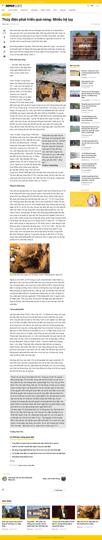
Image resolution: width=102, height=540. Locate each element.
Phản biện (6, 14)
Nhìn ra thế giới (33, 518)
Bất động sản (86, 123)
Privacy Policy (28, 1)
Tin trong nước (87, 147)
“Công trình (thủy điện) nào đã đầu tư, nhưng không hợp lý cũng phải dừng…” (63, 524)
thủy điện (31, 465)
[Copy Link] (4, 51)
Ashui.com (5, 24)
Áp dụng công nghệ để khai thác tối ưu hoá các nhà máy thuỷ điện (36, 450)
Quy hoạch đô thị (87, 135)
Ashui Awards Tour (88, 86)
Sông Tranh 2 (22, 465)
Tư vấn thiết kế (87, 170)
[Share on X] (4, 42)
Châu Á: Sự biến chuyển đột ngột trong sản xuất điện (31, 447)
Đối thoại (56, 518)
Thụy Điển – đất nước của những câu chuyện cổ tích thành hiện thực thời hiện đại (37, 524)
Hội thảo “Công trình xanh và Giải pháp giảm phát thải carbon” (90, 73)
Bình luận (58, 490)
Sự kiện (85, 77)
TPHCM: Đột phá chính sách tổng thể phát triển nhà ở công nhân (89, 118)
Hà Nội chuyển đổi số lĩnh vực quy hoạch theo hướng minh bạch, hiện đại (90, 178)
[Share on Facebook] (4, 37)
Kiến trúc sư (86, 160)
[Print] (4, 56)
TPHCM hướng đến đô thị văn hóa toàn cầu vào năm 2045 (90, 143)
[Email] (4, 47)
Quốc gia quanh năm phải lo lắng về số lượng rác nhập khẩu (12, 524)
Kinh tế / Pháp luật (88, 110)
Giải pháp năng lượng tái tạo (22, 457)
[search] (88, 5)
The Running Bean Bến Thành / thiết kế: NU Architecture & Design (89, 166)
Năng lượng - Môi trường (11, 518)
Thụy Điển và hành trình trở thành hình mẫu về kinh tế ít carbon (35, 443)
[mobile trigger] (3, 6)
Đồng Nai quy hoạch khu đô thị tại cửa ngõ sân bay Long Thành (90, 106)
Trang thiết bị (86, 100)
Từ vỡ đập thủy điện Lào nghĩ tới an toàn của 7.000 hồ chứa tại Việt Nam (38, 453)
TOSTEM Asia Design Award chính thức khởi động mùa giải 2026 (88, 155)
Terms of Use (40, 1)
